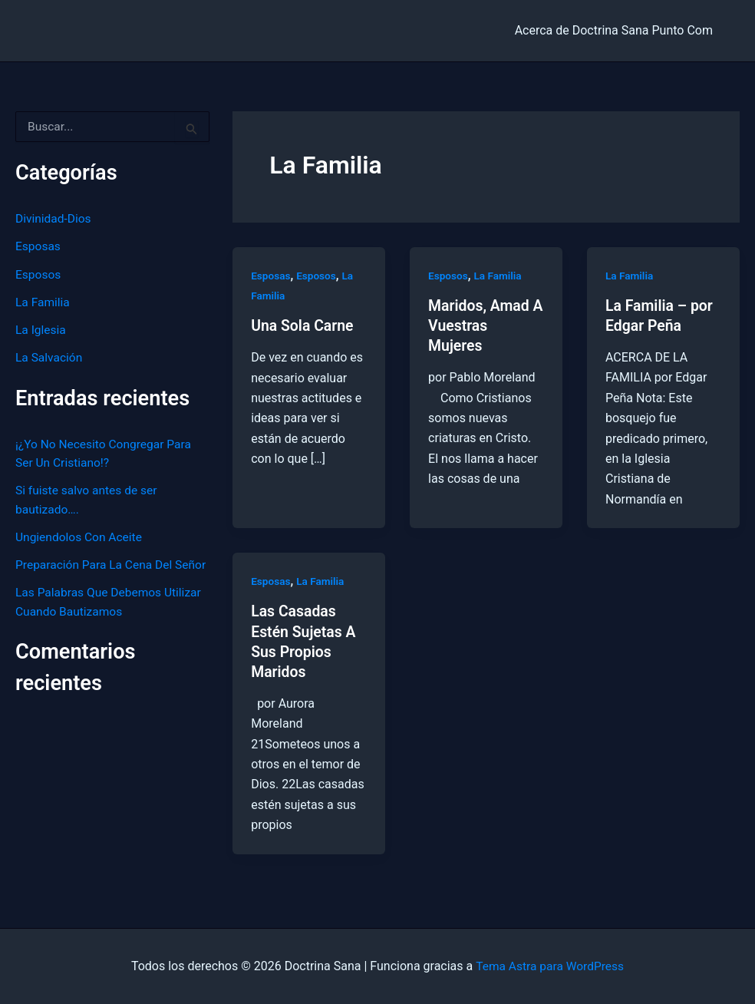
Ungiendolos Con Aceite (80, 534)
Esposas (38, 246)
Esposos (38, 273)
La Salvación (49, 356)
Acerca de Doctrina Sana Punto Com (617, 30)
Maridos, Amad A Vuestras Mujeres (480, 325)
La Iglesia (41, 329)
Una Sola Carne (303, 325)
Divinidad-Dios (54, 218)
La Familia (43, 301)
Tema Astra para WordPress (549, 965)
